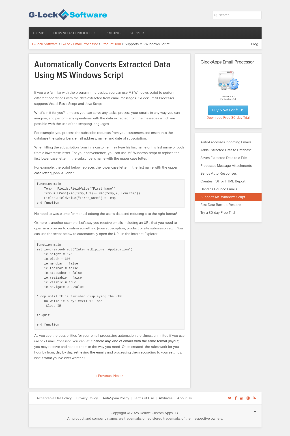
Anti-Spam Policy (116, 398)
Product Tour (111, 44)
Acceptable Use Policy (54, 398)
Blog (254, 44)
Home (38, 33)
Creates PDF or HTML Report (222, 181)
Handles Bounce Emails (218, 189)
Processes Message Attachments (226, 166)
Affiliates (165, 398)
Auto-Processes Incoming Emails (225, 142)
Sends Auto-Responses (218, 173)
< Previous (103, 376)
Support (138, 33)
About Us (184, 398)
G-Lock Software (45, 44)
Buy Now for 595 (228, 110)
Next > (118, 376)
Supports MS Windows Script (222, 197)
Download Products (75, 33)
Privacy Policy (87, 398)
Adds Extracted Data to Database (226, 150)
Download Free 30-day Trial (228, 118)
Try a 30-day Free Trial (217, 213)
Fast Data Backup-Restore (220, 205)
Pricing (113, 33)
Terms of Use (144, 398)
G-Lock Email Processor (79, 44)
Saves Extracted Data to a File (223, 158)
